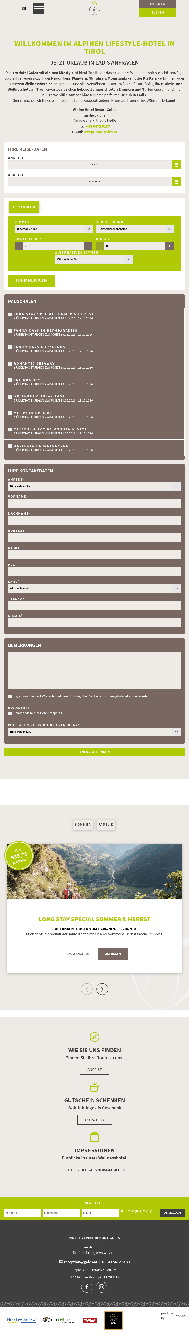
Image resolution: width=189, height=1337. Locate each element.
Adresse (16, 531)
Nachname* (19, 514)
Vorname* (18, 497)
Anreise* (17, 158)
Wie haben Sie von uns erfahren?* (44, 725)
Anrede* (16, 480)
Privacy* (147, 1211)
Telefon (16, 599)
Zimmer (22, 222)
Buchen (157, 12)
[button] (94, 792)
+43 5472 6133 (98, 126)
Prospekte (19, 708)
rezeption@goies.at (100, 131)
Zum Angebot (79, 954)
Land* (14, 582)
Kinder (103, 239)
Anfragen (157, 4)
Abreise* (17, 175)
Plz (11, 565)
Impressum (80, 1270)
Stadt (14, 548)
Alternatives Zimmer (77, 252)
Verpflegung (109, 222)
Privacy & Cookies (104, 1270)
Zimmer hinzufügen (31, 281)
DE (24, 8)
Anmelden (172, 1212)
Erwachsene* (28, 239)
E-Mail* (15, 616)
